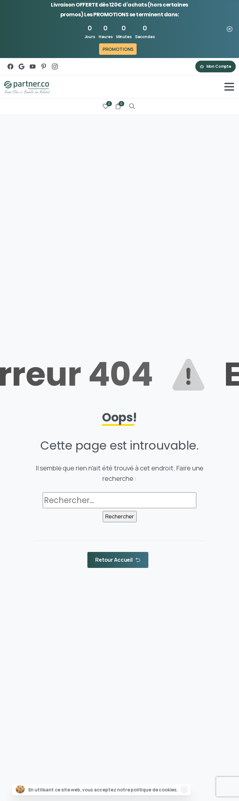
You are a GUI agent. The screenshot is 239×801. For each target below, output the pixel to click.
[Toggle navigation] (229, 86)
